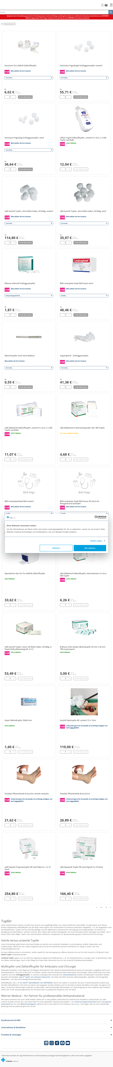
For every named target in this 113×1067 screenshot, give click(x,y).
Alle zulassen (89, 548)
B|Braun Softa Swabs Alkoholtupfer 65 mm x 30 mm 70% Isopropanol (82, 648)
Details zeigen (96, 541)
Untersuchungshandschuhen (85, 1002)
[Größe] (84, 295)
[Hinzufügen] (69, 169)
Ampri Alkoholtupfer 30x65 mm (18, 720)
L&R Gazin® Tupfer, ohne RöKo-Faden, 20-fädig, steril (83, 211)
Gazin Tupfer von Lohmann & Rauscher (34, 977)
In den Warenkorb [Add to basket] (25, 97)
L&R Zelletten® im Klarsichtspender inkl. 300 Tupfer (82, 428)
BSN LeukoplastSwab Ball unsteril (19, 501)
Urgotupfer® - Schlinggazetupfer (74, 355)
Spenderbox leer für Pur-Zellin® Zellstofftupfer (25, 573)
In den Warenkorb (81, 169)
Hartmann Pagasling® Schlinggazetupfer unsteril (81, 65)
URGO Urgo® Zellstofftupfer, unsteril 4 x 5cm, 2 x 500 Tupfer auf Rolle (83, 139)
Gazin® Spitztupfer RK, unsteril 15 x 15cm (78, 720)
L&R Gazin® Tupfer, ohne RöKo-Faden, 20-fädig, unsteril (29, 211)
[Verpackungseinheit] (29, 295)
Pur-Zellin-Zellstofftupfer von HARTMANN (36, 983)
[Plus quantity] (13, 97)
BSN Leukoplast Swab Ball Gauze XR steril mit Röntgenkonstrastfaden (79, 502)
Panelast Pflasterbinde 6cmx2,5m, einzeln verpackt (27, 793)
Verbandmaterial (9, 24)
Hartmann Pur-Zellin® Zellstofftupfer (20, 65)
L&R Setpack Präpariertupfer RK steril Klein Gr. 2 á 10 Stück (28, 868)
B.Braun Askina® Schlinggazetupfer (20, 283)
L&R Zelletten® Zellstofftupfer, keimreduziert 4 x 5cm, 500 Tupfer (83, 574)
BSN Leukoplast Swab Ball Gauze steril (76, 283)
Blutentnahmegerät (28, 1004)
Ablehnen (56, 548)
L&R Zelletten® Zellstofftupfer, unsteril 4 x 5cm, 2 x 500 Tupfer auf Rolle (28, 429)
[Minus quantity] (6, 97)
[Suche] (110, 12)
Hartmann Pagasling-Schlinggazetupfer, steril (24, 138)
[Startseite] (111, 5)
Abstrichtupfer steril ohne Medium (20, 355)
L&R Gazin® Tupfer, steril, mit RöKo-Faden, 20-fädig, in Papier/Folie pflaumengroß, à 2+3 (28, 648)
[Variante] (28, 78)
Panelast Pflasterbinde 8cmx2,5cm (75, 793)
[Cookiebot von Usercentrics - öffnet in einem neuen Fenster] (96, 517)
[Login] (102, 5)
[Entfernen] (61, 169)
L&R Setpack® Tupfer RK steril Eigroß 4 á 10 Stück (81, 867)
